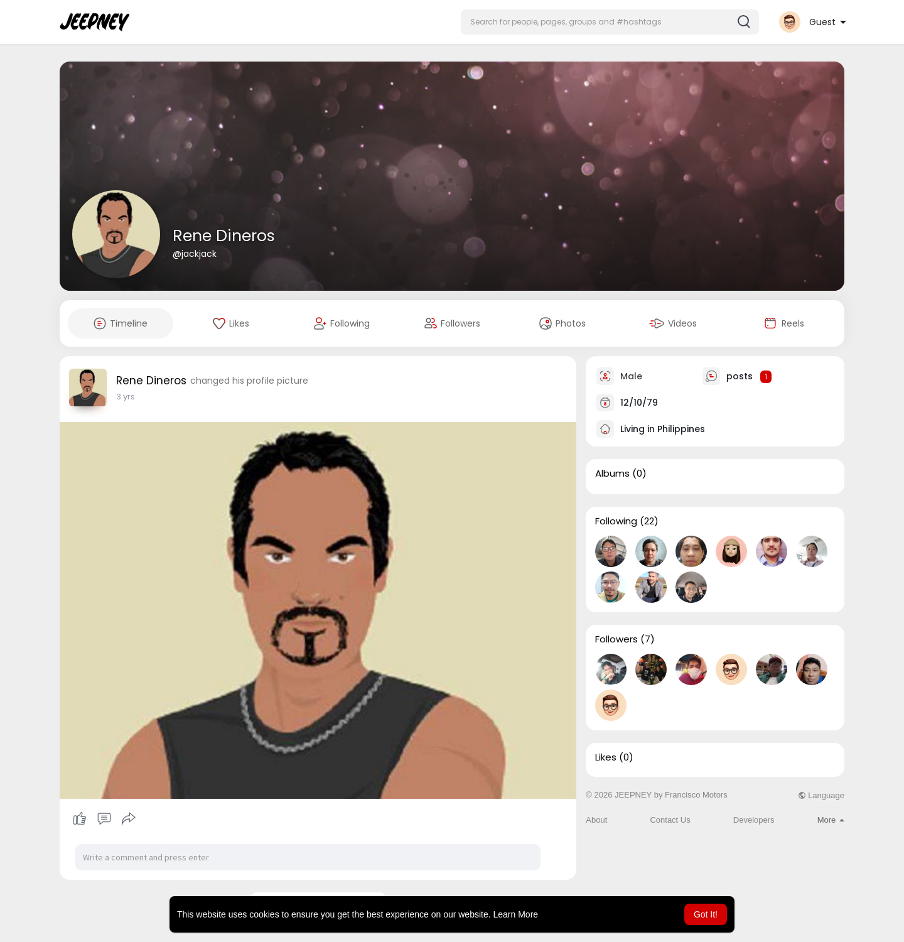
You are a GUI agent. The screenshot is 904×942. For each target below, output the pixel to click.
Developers (754, 820)
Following (616, 521)
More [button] (830, 820)
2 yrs (125, 397)
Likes (605, 757)
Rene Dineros (224, 236)
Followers (616, 639)
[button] (610, 22)
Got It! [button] (706, 914)
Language (821, 795)
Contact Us (670, 820)
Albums (612, 473)
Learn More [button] (516, 914)
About (596, 820)
